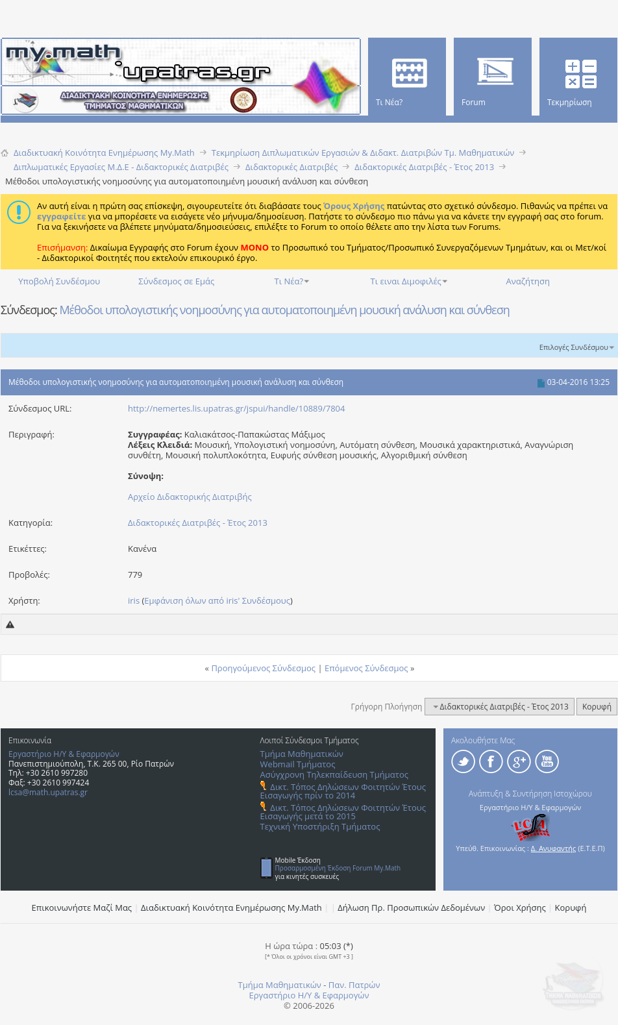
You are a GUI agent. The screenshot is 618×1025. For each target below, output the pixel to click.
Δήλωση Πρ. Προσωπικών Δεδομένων (411, 907)
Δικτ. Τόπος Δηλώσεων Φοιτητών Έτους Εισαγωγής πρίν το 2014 (343, 791)
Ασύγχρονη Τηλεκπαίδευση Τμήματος (334, 774)
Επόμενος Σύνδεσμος (366, 668)
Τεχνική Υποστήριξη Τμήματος (320, 826)
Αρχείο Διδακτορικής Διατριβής (190, 496)
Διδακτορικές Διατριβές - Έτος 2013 (197, 522)
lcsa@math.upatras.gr (48, 792)
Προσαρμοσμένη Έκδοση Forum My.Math (338, 867)
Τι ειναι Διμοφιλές (406, 281)
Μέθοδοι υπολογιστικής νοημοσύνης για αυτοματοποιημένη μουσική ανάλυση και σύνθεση (284, 309)
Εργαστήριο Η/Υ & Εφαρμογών (63, 753)
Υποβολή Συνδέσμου (59, 281)
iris (134, 600)
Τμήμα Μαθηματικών (301, 753)
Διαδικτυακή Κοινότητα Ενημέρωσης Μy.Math (231, 907)
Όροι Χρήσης (520, 907)
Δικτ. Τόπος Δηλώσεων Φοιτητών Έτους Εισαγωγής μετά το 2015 (343, 812)
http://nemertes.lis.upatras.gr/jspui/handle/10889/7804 (236, 408)
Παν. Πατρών (354, 985)
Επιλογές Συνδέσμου (573, 347)
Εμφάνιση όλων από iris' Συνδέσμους (217, 600)
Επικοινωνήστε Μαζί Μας (82, 907)
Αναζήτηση (528, 281)
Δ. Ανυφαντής (553, 848)
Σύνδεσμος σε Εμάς (176, 281)
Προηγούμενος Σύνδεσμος (263, 668)
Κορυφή (597, 706)
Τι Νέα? (289, 281)
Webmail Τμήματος (298, 764)
